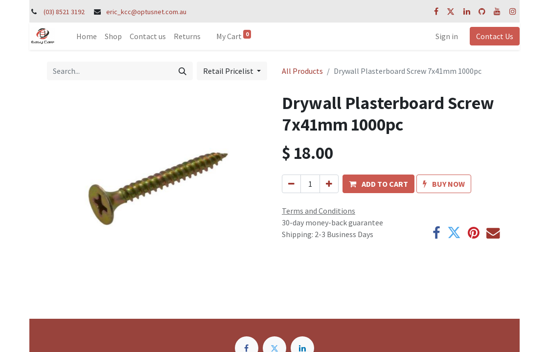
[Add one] (329, 184)
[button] (378, 184)
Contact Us (494, 36)
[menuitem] (86, 36)
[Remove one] (291, 184)
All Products (302, 71)
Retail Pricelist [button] (229, 71)
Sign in (446, 36)
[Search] (182, 71)
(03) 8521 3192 (64, 11)
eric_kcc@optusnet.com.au (146, 11)
